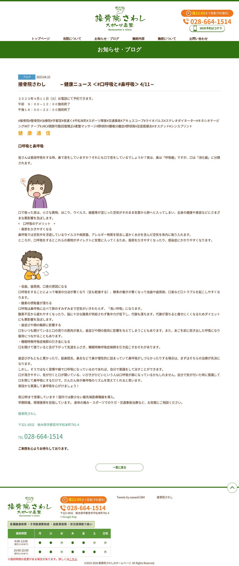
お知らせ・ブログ (106, 35)
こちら (73, 559)
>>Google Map (68, 517)
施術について (167, 35)
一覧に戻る (119, 470)
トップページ (40, 35)
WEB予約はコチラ (210, 27)
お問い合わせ (198, 35)
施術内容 (138, 35)
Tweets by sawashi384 (131, 497)
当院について (72, 35)
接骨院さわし (165, 497)
